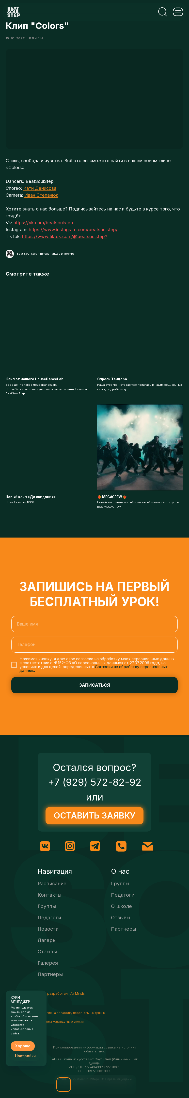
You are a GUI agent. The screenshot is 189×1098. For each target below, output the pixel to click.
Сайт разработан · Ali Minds (61, 1006)
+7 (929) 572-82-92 (95, 794)
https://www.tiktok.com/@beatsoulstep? (64, 242)
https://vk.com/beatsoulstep (43, 228)
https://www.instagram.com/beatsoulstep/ (73, 235)
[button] (63, 1084)
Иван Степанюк (41, 201)
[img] (85, 1084)
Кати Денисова (39, 194)
